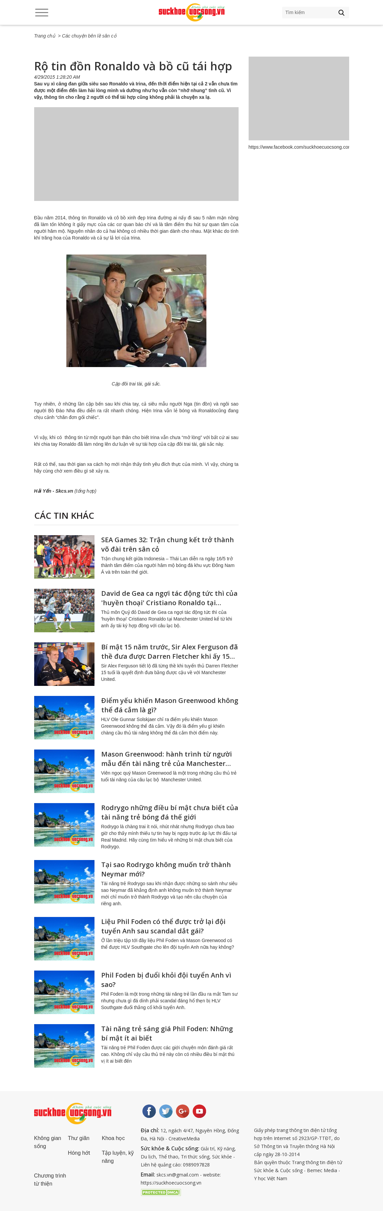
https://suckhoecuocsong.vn (171, 1183)
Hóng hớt (79, 1153)
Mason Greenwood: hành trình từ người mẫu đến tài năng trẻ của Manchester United (166, 763)
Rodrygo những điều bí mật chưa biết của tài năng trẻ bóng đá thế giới (169, 812)
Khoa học (113, 1138)
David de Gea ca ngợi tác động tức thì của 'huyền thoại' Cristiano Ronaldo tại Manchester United (169, 603)
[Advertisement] (136, 161)
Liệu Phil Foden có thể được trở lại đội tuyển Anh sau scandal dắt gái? (163, 926)
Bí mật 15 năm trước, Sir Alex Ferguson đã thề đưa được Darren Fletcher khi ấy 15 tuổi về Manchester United (169, 656)
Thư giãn (78, 1138)
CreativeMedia (184, 1138)
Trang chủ (44, 36)
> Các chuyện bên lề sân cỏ (87, 36)
